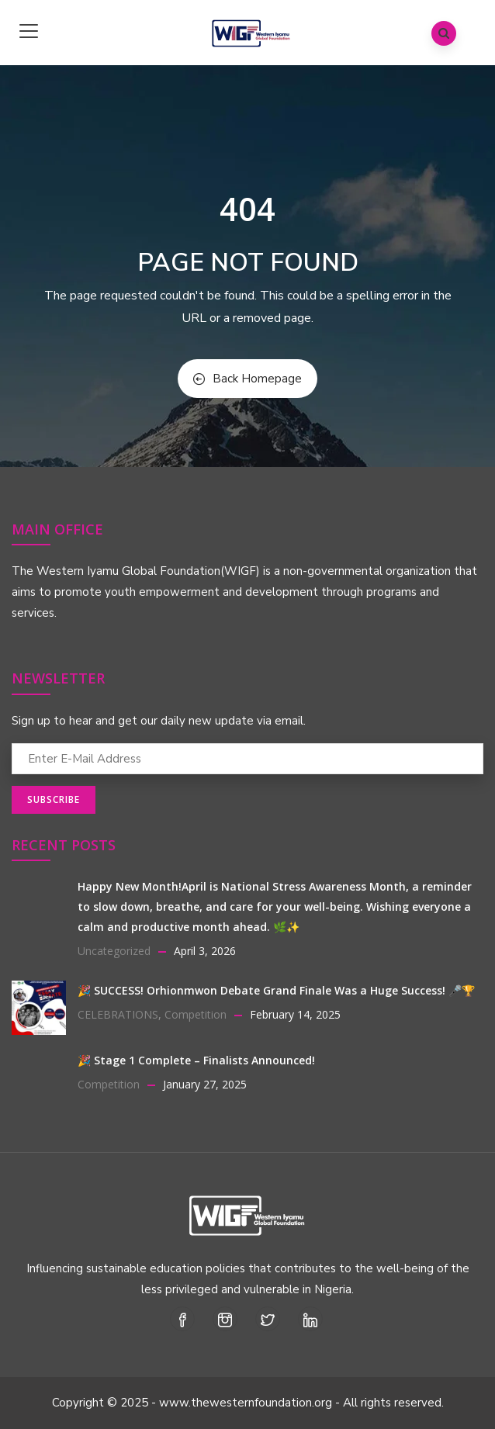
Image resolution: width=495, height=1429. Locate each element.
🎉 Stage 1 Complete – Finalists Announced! (196, 1060)
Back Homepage (247, 378)
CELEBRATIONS (118, 1014)
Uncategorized (114, 950)
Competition (195, 1014)
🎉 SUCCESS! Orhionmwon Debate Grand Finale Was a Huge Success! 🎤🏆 (276, 990)
